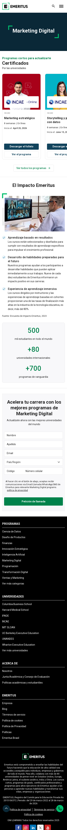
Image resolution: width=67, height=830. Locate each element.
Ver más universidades (15, 650)
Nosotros (7, 671)
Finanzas (7, 543)
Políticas (7, 732)
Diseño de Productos (13, 537)
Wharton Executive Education (18, 644)
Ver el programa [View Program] (21, 154)
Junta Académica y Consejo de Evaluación (26, 676)
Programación (10, 566)
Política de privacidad (20, 809)
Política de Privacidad (14, 726)
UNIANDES (8, 638)
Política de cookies (12, 720)
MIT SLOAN (8, 627)
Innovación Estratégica (15, 548)
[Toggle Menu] (61, 6)
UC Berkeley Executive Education (20, 633)
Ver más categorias (13, 583)
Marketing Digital (11, 560)
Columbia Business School (17, 604)
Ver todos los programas (33, 168)
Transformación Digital (15, 572)
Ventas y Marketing (13, 577)
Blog (4, 708)
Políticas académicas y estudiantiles (22, 682)
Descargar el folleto (21, 146)
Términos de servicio (13, 714)
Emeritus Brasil (10, 737)
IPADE (5, 615)
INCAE (5, 621)
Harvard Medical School (15, 609)
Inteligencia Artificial (13, 554)
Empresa (7, 703)
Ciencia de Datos (11, 531)
